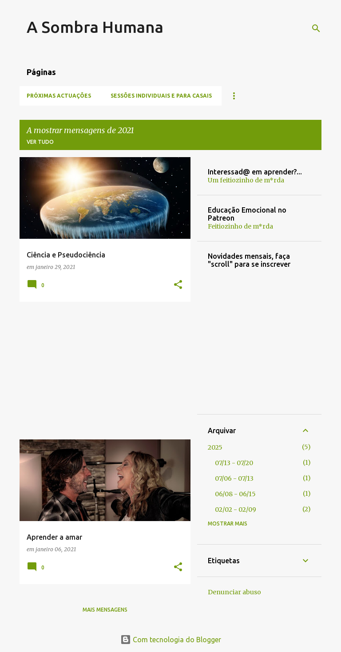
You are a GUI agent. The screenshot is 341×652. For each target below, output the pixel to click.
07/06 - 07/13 (234, 478)
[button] (178, 285)
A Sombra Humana (95, 27)
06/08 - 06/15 (235, 494)
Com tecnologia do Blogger (170, 640)
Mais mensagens (105, 609)
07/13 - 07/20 (234, 463)
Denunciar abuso (234, 592)
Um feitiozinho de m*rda (246, 180)
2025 (215, 447)
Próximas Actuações (59, 96)
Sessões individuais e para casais (161, 96)
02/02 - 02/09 (235, 510)
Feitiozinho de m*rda (240, 226)
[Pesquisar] (316, 28)
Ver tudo (40, 142)
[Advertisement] (102, 370)
